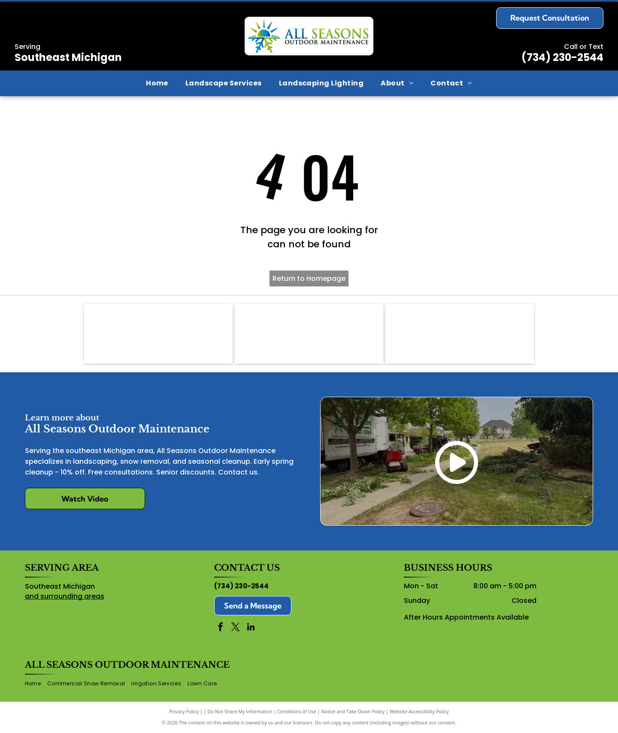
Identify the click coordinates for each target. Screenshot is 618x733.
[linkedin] (250, 628)
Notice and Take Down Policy (353, 711)
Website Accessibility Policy (419, 711)
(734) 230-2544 (562, 57)
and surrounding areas (64, 596)
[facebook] (220, 628)
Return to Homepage (309, 278)
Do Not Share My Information (240, 711)
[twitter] (235, 628)
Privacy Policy (184, 711)
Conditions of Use (296, 711)
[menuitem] (157, 83)
